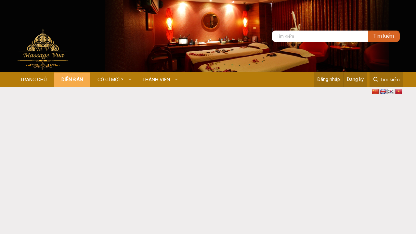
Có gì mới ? (111, 80)
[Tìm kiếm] (320, 36)
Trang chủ (33, 80)
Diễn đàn (72, 80)
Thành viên (156, 80)
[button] (129, 79)
